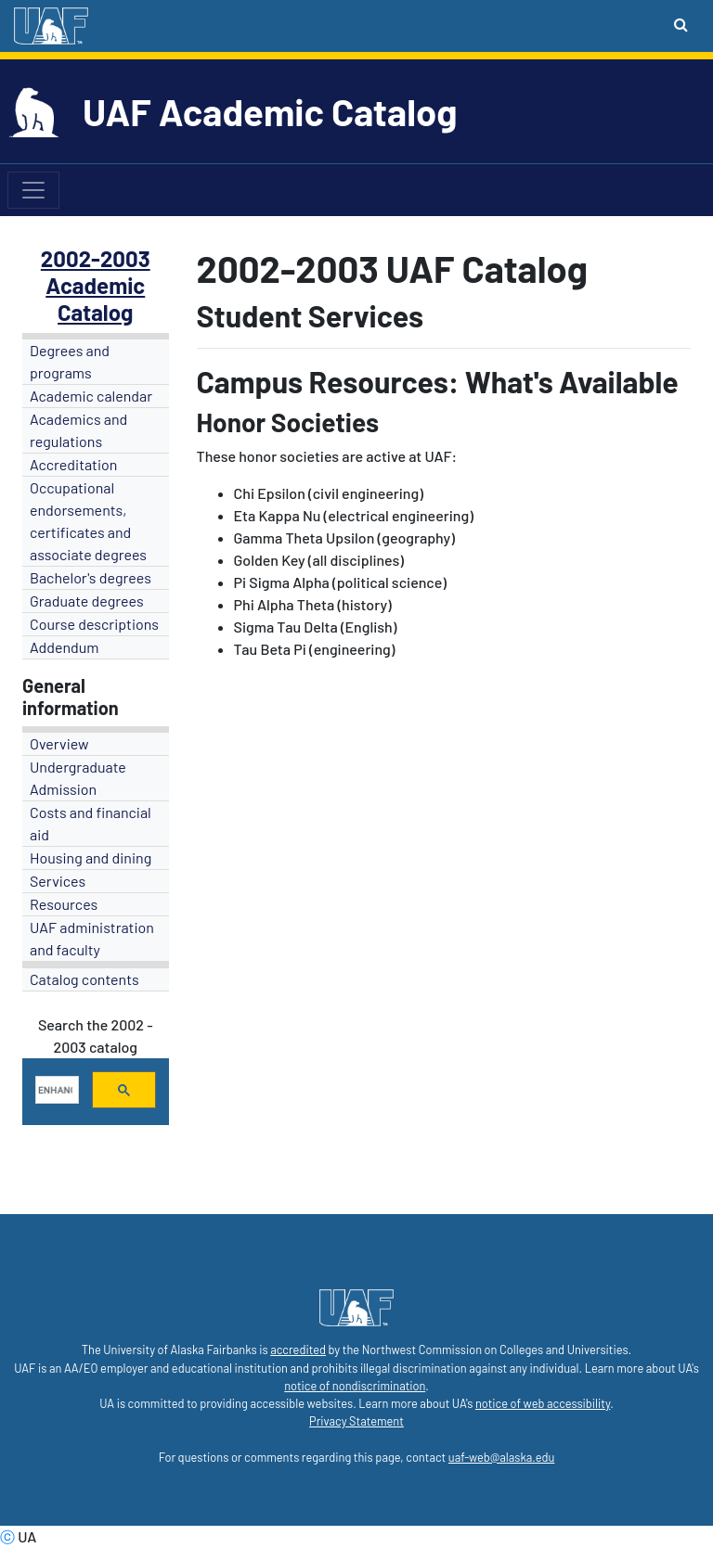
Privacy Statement (356, 1421)
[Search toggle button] (681, 24)
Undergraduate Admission (78, 778)
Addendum (64, 647)
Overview (59, 743)
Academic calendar (91, 395)
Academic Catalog (95, 299)
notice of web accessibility (542, 1403)
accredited (298, 1349)
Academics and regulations (78, 430)
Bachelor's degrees (90, 577)
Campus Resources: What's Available (438, 381)
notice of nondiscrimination (354, 1385)
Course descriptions (94, 624)
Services (57, 880)
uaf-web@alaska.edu (501, 1457)
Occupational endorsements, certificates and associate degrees (88, 521)
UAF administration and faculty (92, 938)
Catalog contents (84, 979)
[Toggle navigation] (33, 190)
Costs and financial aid (90, 823)
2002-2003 (95, 258)
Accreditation (73, 464)
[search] (55, 1090)
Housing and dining (90, 857)
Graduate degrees (87, 600)
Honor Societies (288, 422)
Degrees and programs (70, 361)
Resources (63, 904)
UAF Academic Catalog (270, 111)
